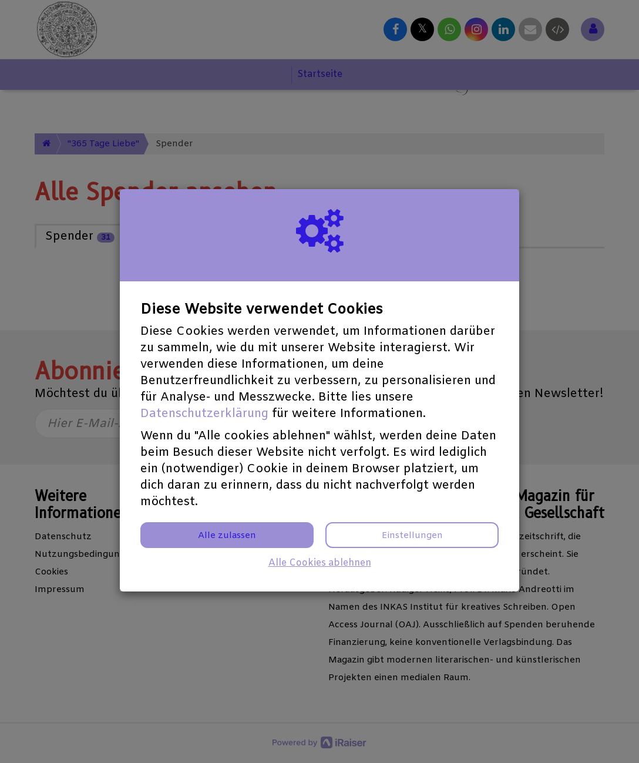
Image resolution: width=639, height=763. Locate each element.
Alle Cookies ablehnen (319, 563)
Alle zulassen (227, 536)
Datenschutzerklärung (204, 414)
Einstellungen (412, 536)
